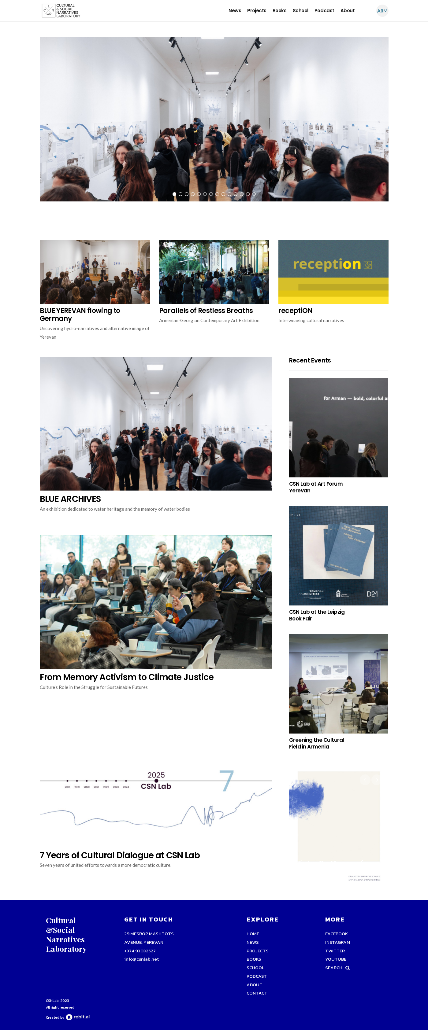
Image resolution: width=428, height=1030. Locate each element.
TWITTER (335, 950)
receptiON (295, 310)
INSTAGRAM (337, 942)
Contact (257, 992)
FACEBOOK (336, 933)
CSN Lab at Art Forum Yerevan (316, 487)
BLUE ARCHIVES (70, 499)
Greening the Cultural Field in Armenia (316, 743)
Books (280, 10)
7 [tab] (211, 194)
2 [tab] (180, 194)
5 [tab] (198, 194)
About (348, 10)
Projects (256, 10)
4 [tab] (192, 194)
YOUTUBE (335, 958)
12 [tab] (241, 194)
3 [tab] (186, 194)
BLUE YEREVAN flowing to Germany (80, 314)
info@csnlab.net (141, 958)
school (300, 10)
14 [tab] (253, 194)
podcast (324, 10)
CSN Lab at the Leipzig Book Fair (317, 615)
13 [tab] (247, 194)
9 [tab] (223, 194)
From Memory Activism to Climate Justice (127, 677)
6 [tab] (205, 194)
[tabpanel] (214, 121)
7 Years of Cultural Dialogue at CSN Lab (120, 855)
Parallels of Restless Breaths (206, 310)
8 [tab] (217, 194)
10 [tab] (229, 194)
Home (253, 933)
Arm (382, 10)
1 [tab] (174, 194)
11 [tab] (235, 194)
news (235, 10)
